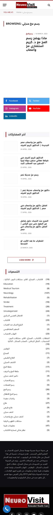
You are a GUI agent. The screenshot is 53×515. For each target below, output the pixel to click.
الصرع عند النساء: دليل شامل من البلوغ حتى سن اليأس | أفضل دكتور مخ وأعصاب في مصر (34, 225)
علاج (5, 403)
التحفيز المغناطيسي (11, 329)
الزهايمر (6, 348)
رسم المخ (7, 389)
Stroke (6, 302)
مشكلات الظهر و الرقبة (12, 421)
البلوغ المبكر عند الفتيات (14, 324)
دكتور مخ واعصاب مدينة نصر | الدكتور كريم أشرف (34, 191)
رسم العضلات (9, 384)
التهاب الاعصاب (10, 333)
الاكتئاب (7, 320)
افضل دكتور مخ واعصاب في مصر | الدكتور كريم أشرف (33, 207)
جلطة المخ (8, 366)
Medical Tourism (11, 288)
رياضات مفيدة (9, 398)
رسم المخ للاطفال (10, 394)
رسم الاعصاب (9, 380)
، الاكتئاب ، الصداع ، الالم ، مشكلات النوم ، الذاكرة (23, 279)
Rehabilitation (10, 297)
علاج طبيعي (8, 407)
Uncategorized (10, 311)
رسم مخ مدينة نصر (29, 175)
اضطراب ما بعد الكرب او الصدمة (31, 242)
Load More (26, 260)
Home (18, 12)
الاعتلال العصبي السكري (13, 315)
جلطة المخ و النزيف (11, 371)
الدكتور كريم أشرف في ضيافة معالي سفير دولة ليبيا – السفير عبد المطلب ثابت (34, 160)
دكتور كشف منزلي (11, 375)
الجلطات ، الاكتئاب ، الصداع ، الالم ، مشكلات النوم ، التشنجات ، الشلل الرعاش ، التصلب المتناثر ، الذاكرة (28, 340)
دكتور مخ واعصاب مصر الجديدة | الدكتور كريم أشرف (34, 143)
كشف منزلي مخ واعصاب (13, 416)
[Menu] (5, 5)
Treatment (8, 306)
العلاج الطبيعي (9, 357)
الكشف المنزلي (10, 362)
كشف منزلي (8, 412)
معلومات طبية (9, 425)
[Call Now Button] (7, 509)
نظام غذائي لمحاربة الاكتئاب (14, 430)
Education (8, 283)
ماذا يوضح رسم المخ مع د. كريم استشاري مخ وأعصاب (36, 44)
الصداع (6, 353)
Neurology (8, 293)
